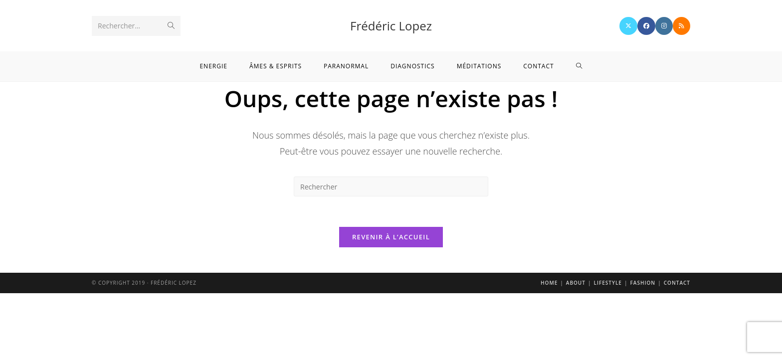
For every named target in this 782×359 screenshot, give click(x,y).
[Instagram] (664, 26)
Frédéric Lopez (391, 25)
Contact (677, 282)
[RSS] (681, 26)
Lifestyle (607, 282)
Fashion (642, 282)
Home (549, 282)
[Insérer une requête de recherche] (391, 186)
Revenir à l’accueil (391, 236)
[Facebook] (646, 26)
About (576, 282)
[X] (628, 26)
